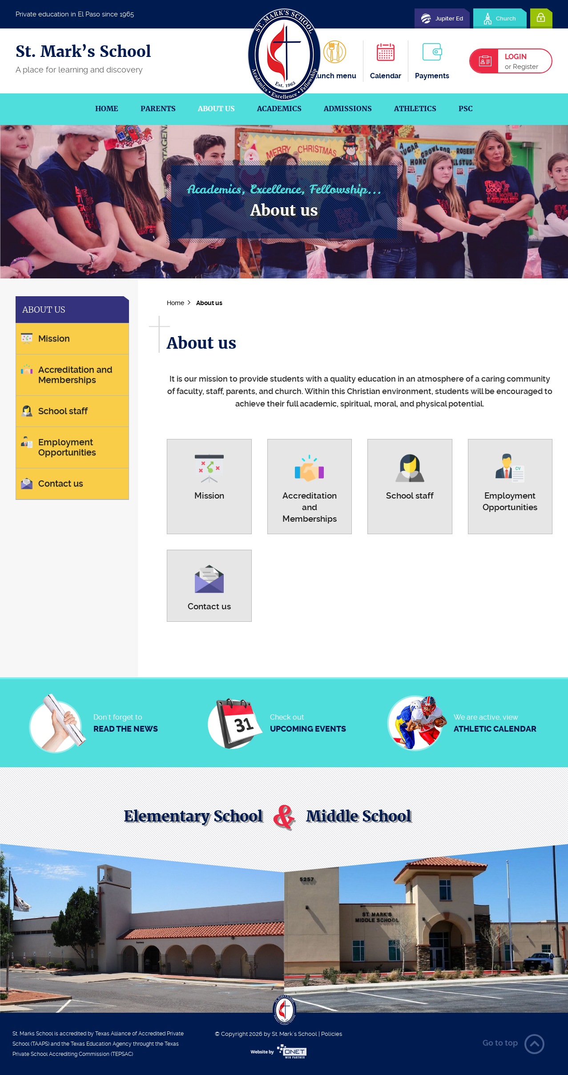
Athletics (415, 108)
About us (216, 108)
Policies (331, 1034)
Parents (158, 108)
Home (106, 108)
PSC (466, 108)
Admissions (348, 108)
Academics (279, 108)
